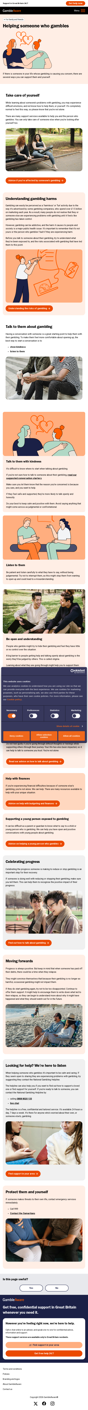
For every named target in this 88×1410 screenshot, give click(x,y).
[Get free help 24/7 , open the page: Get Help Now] (44, 1353)
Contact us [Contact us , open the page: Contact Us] (7, 1389)
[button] (14, 1103)
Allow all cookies (71, 736)
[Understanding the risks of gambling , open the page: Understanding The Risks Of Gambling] (29, 308)
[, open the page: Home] (12, 10)
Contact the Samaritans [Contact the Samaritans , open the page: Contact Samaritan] (22, 1213)
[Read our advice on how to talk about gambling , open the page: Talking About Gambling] (35, 761)
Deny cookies (16, 736)
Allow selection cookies (44, 736)
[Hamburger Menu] (79, 10)
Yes (31, 1288)
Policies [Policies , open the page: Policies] (6, 1374)
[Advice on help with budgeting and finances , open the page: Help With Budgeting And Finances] (33, 803)
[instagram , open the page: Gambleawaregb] (52, 1404)
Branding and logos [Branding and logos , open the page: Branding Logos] (11, 1379)
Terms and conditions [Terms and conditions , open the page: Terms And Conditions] (12, 1369)
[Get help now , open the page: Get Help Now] (75, 3)
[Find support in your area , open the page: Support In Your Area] (23, 1174)
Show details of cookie (68, 726)
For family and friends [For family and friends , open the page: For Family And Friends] (14, 19)
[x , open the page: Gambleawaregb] (36, 1404)
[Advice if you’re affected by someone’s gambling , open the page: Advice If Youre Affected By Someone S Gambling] (36, 180)
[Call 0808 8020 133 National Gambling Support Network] (24, 1098)
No (56, 1288)
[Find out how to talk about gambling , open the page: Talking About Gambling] (29, 943)
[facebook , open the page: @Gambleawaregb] (44, 1404)
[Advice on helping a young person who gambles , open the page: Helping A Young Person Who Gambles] (35, 844)
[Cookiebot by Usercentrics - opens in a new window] (72, 671)
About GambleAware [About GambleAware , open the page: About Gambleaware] (12, 1384)
